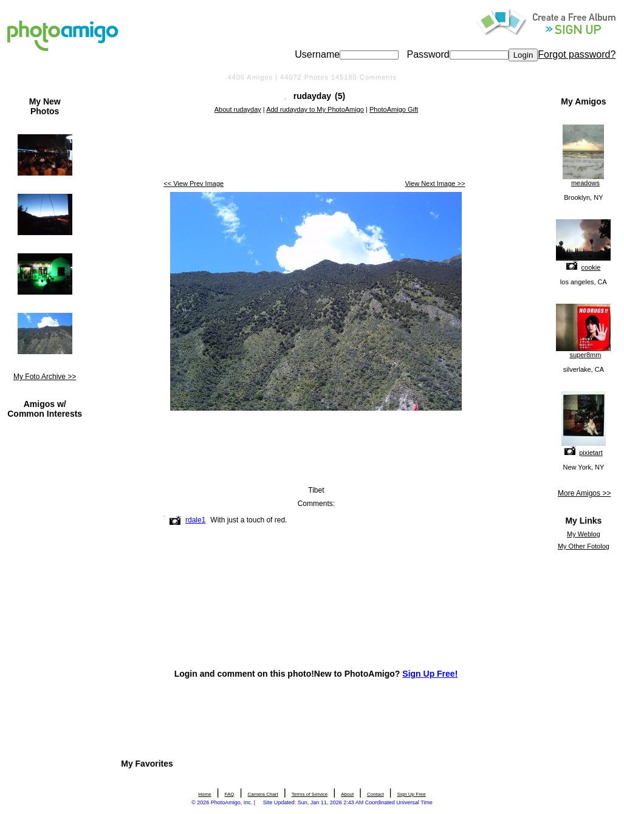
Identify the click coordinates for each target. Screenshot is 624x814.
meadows (585, 182)
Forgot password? (576, 54)
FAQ (230, 794)
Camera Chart (263, 794)
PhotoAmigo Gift (393, 109)
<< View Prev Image (193, 183)
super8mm (585, 354)
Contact (375, 794)
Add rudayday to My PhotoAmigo (315, 109)
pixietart (591, 452)
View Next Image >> (435, 183)
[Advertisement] (316, 147)
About (347, 794)
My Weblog (583, 534)
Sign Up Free (411, 794)
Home (204, 794)
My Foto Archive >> (44, 376)
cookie (591, 267)
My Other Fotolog (583, 546)
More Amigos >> (584, 493)
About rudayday (237, 109)
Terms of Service (310, 794)
